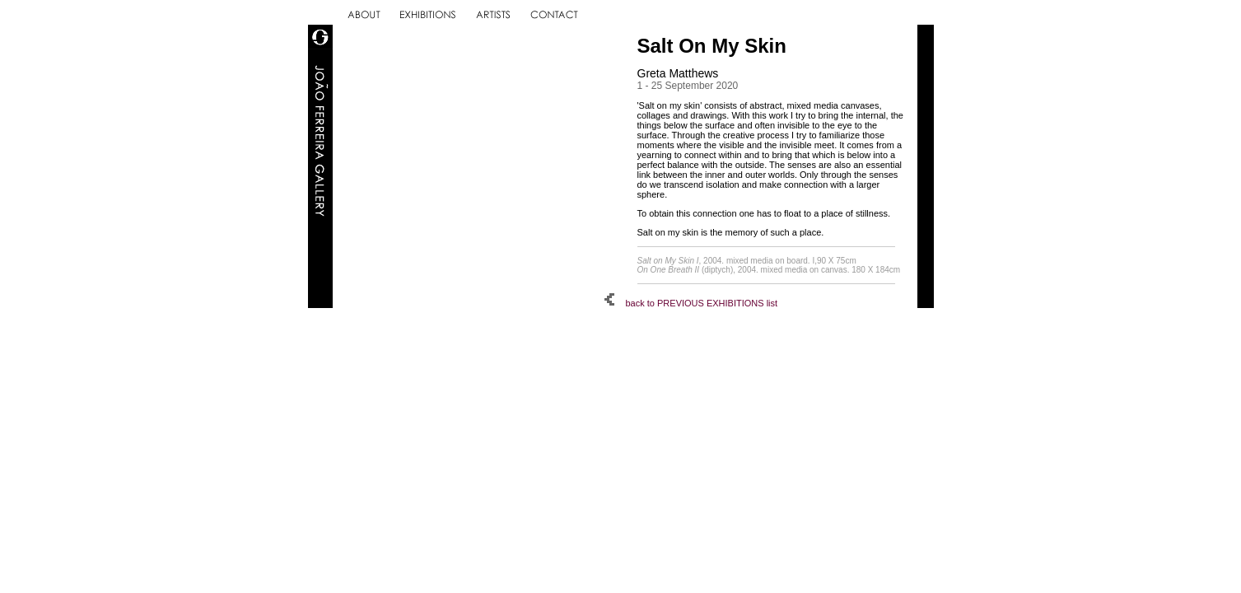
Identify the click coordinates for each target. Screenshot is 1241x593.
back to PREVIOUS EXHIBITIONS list (691, 303)
